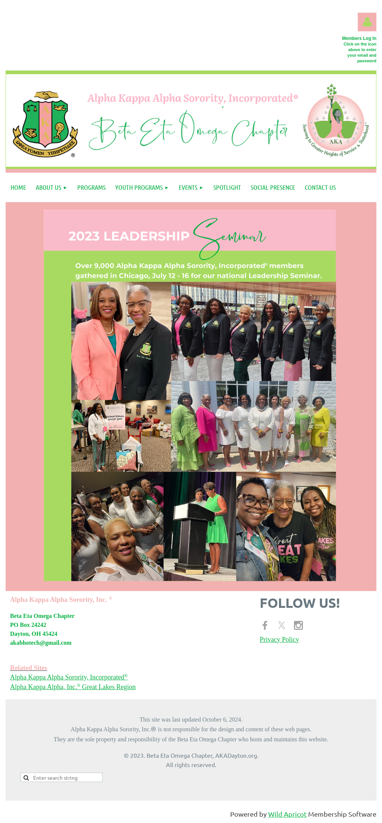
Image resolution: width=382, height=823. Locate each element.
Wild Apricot (287, 814)
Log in (367, 22)
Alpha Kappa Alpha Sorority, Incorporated (69, 677)
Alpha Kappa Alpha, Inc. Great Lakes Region (73, 687)
